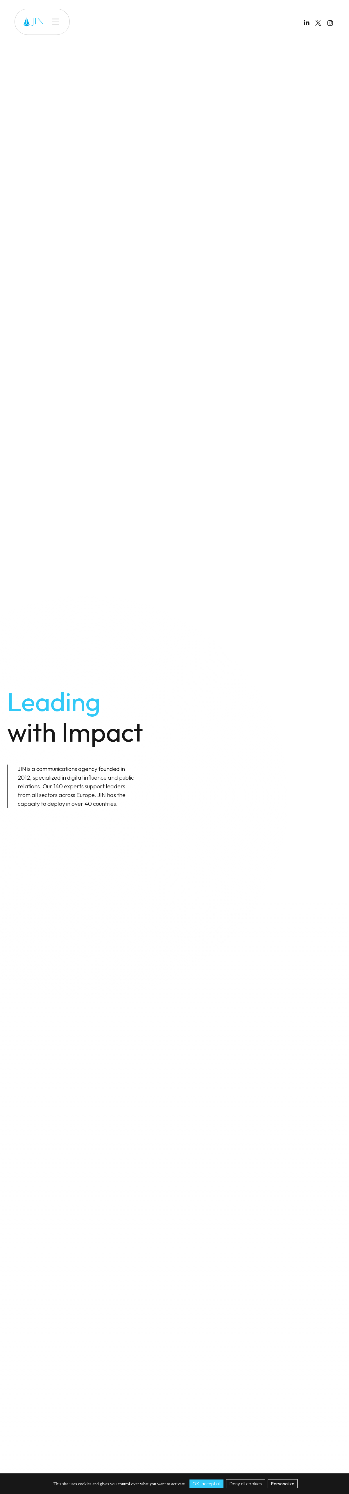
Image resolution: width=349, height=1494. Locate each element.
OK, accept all (206, 1483)
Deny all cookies (245, 1483)
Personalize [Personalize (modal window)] (282, 1483)
